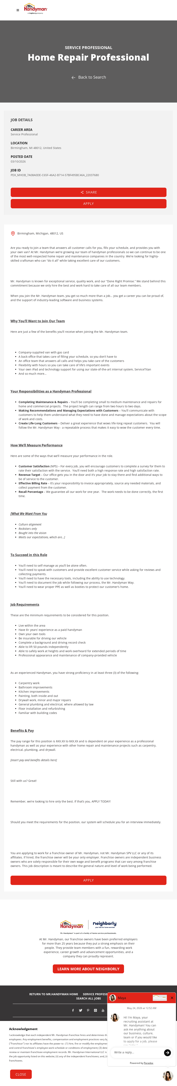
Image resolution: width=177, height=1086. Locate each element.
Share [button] (88, 192)
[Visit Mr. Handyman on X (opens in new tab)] (80, 1010)
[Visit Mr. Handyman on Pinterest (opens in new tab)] (88, 1010)
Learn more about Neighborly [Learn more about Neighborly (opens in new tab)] (88, 968)
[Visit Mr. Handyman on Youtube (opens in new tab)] (103, 1010)
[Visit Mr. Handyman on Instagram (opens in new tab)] (95, 1010)
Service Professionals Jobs (104, 994)
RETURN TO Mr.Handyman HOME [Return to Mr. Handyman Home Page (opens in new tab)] (53, 994)
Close (21, 1074)
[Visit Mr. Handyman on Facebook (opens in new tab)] (73, 1010)
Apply (88, 203)
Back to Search (88, 77)
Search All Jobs (88, 998)
